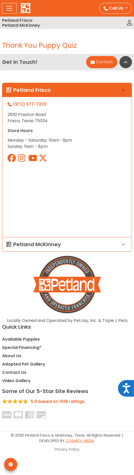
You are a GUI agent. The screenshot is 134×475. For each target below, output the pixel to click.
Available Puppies (21, 339)
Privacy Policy (67, 449)
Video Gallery (16, 381)
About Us (11, 356)
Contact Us (14, 372)
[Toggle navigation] (9, 8)
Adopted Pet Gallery (23, 364)
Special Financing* (21, 347)
